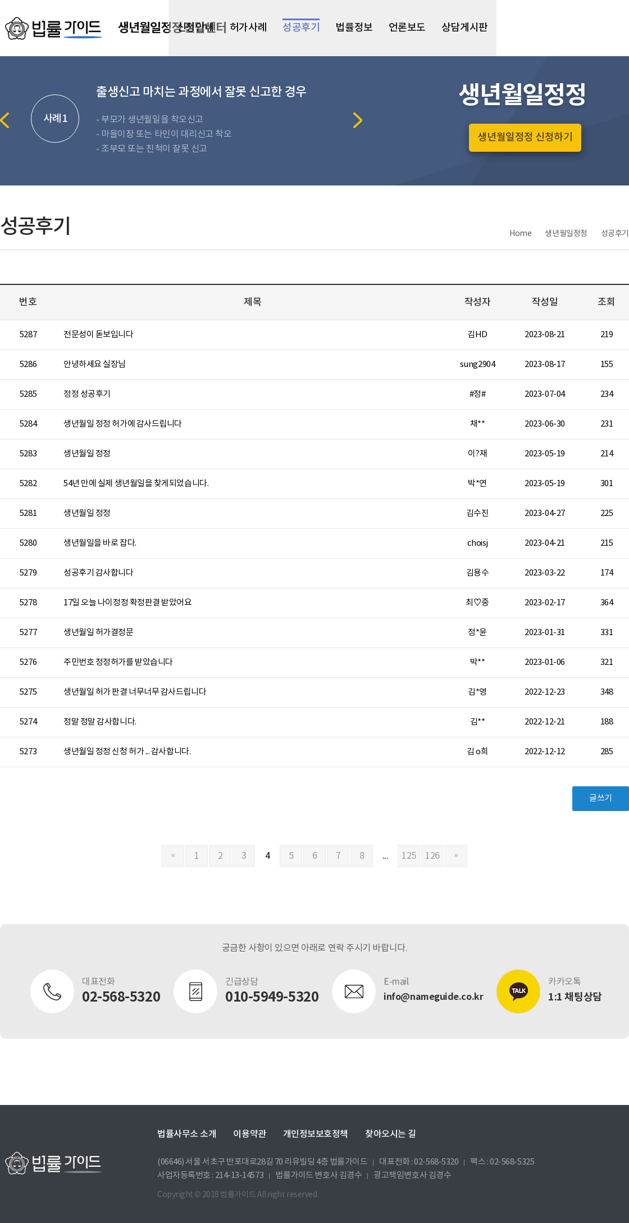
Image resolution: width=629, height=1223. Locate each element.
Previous (4, 120)
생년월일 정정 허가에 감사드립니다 (122, 424)
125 (409, 856)
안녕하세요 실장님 (94, 364)
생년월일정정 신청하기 (524, 137)
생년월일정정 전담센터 (172, 28)
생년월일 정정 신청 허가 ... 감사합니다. (126, 752)
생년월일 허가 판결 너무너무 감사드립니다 (134, 692)
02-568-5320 (436, 1162)
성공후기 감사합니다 (98, 573)
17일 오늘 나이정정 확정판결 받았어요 (127, 603)
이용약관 (249, 1134)
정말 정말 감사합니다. (99, 722)
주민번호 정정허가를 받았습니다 (118, 662)
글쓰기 (600, 798)
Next (357, 120)
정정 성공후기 (87, 394)
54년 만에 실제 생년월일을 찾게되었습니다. (135, 483)
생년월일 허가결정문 (98, 632)
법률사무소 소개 (186, 1134)
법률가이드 (53, 28)
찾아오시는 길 (390, 1134)
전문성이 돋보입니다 (98, 334)
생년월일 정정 (87, 454)
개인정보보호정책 (315, 1134)
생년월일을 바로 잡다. (99, 543)
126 (432, 856)
